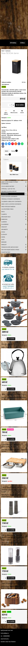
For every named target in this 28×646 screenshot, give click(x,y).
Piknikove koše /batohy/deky (14, 247)
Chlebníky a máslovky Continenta (11, 201)
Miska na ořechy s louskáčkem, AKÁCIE (14, 583)
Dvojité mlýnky (5, 252)
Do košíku (20, 105)
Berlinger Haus (14, 217)
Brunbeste (14, 229)
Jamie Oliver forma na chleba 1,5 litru (14, 394)
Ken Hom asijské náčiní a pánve (14, 249)
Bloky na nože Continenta (9, 196)
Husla (3, 232)
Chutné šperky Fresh (7, 209)
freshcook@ (3, 633)
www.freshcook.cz (5, 639)
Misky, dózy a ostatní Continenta (11, 204)
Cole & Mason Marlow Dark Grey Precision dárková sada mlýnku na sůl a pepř (13, 489)
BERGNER (3, 242)
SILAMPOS (14, 214)
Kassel (14, 237)
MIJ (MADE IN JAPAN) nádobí (8, 191)
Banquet (14, 244)
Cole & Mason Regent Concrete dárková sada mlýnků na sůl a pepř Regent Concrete (13, 537)
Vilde (2, 239)
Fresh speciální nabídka (8, 206)
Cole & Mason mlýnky (14, 186)
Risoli (14, 211)
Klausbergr (14, 224)
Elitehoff (4, 234)
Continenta (14, 194)
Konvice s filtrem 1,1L (8, 344)
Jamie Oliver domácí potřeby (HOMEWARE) (14, 183)
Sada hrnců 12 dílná (8, 293)
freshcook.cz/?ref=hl (14, 255)
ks (4, 339)
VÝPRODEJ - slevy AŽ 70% (8, 189)
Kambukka (14, 219)
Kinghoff (4, 227)
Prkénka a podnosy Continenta (10, 199)
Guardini (4, 222)
